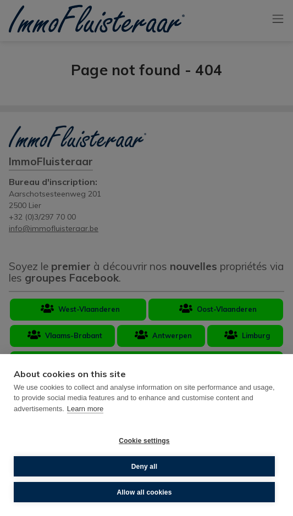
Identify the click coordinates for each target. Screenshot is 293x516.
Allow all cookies (144, 492)
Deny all (144, 466)
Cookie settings (144, 441)
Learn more (85, 409)
